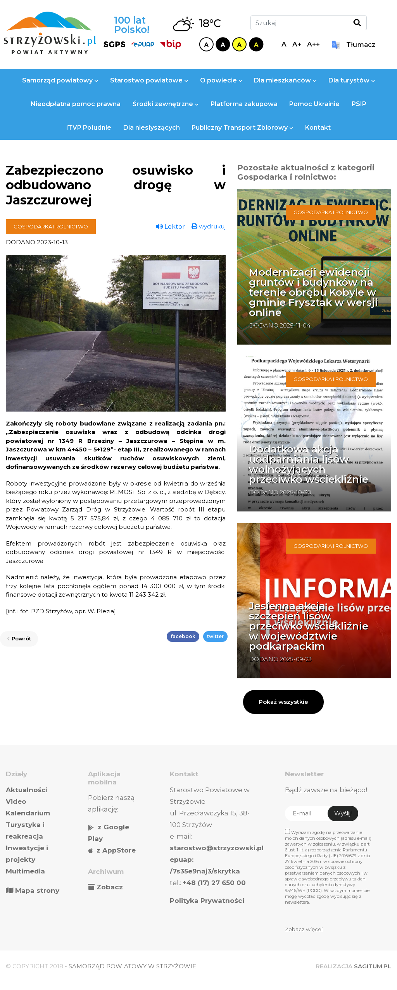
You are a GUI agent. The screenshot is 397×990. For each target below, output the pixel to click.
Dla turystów (351, 80)
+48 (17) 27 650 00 (214, 883)
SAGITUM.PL (372, 966)
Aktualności (27, 790)
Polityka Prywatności (207, 900)
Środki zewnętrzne (165, 104)
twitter (215, 636)
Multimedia (25, 871)
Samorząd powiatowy (60, 80)
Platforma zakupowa (244, 104)
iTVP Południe (88, 127)
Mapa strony (32, 890)
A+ (296, 44)
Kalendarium (28, 813)
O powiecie (221, 80)
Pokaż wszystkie (283, 701)
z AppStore (116, 850)
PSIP (359, 104)
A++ (313, 44)
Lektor (170, 226)
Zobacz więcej (304, 929)
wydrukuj (209, 226)
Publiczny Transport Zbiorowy (242, 127)
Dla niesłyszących (151, 127)
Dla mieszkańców (285, 80)
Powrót (19, 638)
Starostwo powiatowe (149, 80)
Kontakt (318, 127)
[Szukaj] (308, 22)
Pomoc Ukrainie (314, 104)
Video (16, 801)
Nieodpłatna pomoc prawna (76, 104)
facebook (183, 636)
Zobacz (110, 887)
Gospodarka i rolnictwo (51, 226)
